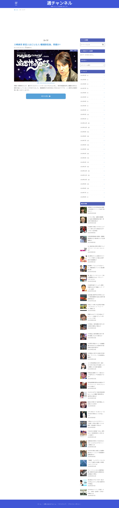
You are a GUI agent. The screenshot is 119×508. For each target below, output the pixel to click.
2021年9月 (84, 79)
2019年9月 (84, 131)
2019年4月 (84, 153)
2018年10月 (85, 179)
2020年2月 (84, 114)
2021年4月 (84, 101)
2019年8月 (84, 136)
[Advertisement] (59, 24)
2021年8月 (84, 84)
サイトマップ (62, 499)
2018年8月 (84, 188)
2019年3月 (84, 158)
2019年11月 (85, 123)
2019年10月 (85, 127)
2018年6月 (84, 197)
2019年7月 (84, 140)
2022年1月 (84, 75)
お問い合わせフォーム (50, 499)
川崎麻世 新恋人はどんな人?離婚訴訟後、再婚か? (37, 45)
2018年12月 (85, 171)
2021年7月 (84, 88)
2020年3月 (84, 110)
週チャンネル (59, 3)
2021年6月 (84, 92)
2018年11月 (85, 175)
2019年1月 (84, 166)
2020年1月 (84, 118)
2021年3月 (84, 105)
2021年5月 (84, 97)
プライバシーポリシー (74, 499)
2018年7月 (84, 192)
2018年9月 (84, 184)
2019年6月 (84, 145)
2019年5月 (84, 149)
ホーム (39, 499)
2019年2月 (84, 162)
